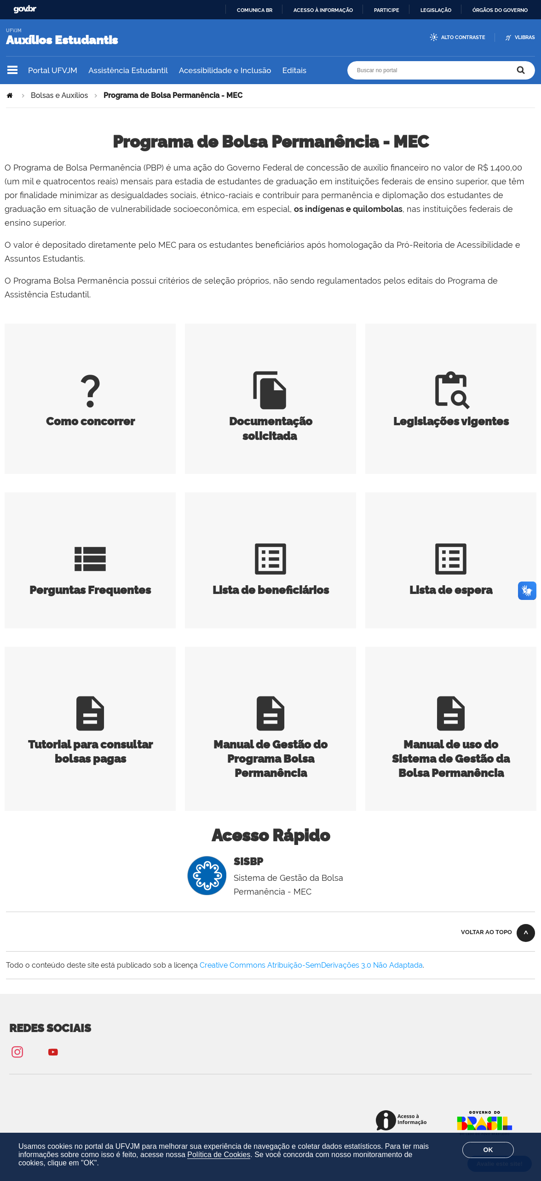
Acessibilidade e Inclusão (225, 70)
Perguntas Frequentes (90, 583)
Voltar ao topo (486, 932)
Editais (294, 70)
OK (488, 1149)
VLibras (525, 37)
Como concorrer (90, 414)
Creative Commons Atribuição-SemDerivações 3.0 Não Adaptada (311, 965)
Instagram (17, 1051)
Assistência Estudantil (127, 70)
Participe (386, 10)
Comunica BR (254, 10)
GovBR (24, 9)
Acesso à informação (323, 10)
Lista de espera (450, 583)
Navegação (12, 70)
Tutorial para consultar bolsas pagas (90, 744)
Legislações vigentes (451, 414)
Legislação (435, 10)
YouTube (53, 1051)
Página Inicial (10, 95)
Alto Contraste (463, 37)
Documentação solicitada (270, 421)
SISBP (248, 861)
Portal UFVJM (52, 70)
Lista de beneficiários (271, 583)
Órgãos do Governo (500, 10)
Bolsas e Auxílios (59, 95)
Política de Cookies (218, 1154)
